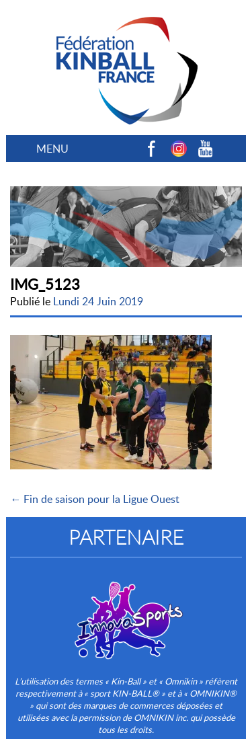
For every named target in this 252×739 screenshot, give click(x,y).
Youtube (205, 148)
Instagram (178, 148)
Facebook (151, 148)
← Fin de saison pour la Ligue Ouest (94, 499)
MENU (52, 148)
